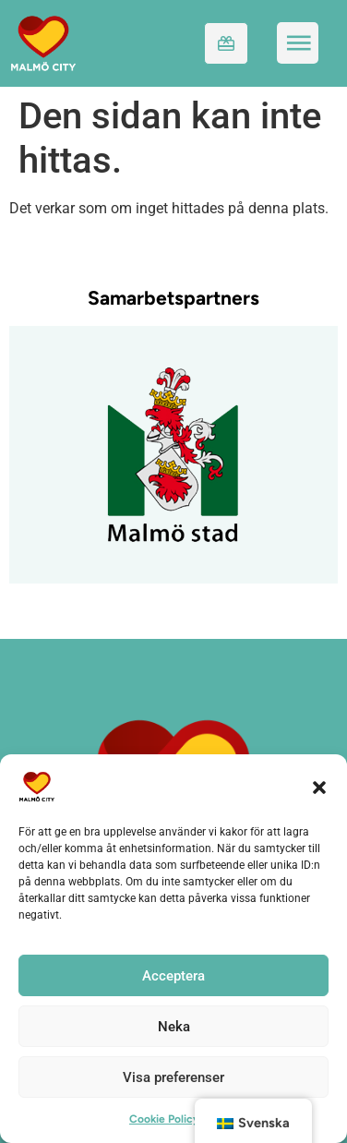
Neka (174, 1026)
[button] (319, 786)
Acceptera (173, 976)
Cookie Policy (164, 1119)
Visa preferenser (173, 1077)
